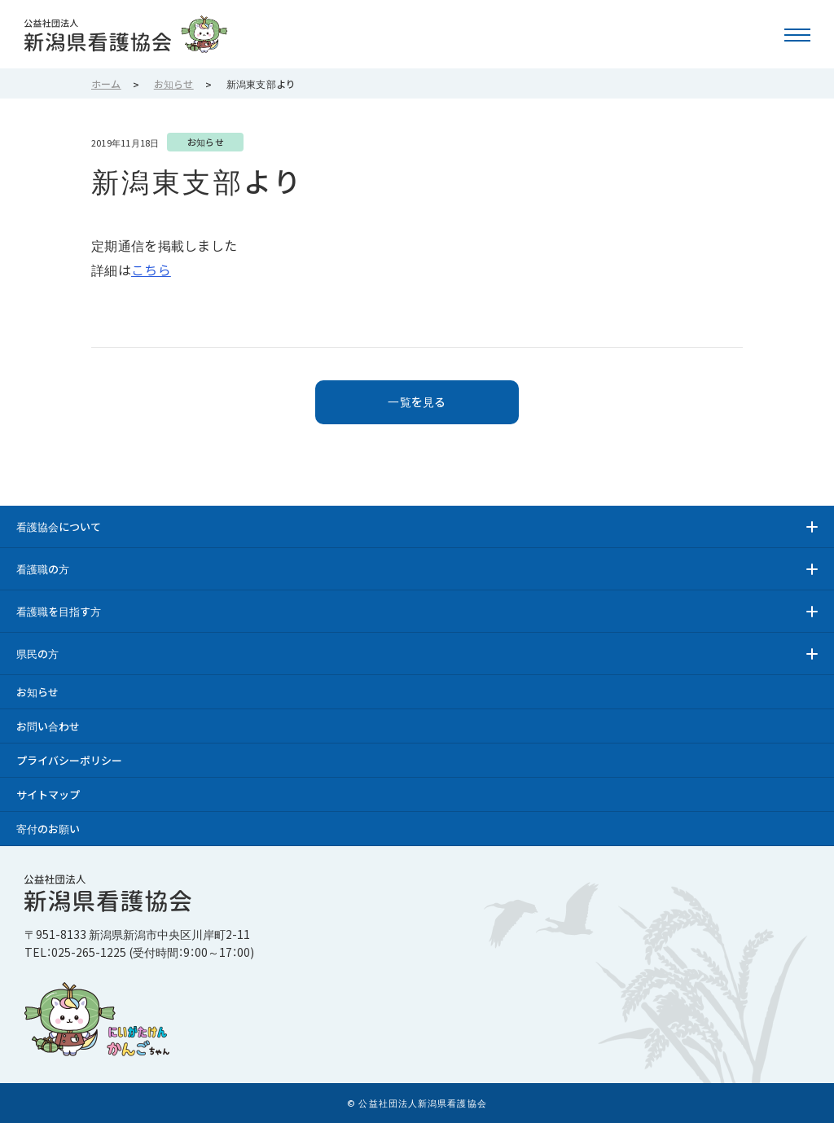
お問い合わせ (48, 726)
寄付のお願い (48, 828)
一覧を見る (417, 401)
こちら (151, 269)
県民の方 (37, 653)
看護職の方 (42, 569)
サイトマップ (48, 794)
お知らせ (37, 692)
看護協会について (58, 526)
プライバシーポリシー (69, 760)
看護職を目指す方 (58, 611)
